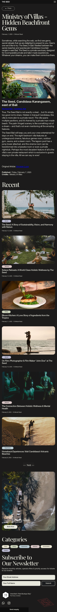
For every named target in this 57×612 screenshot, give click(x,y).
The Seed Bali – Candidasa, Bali (14, 109)
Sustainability (46, 546)
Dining (14, 546)
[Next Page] (28, 464)
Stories (6, 550)
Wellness (35, 546)
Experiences (24, 546)
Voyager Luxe (22, 167)
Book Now (10, 527)
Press (5, 546)
